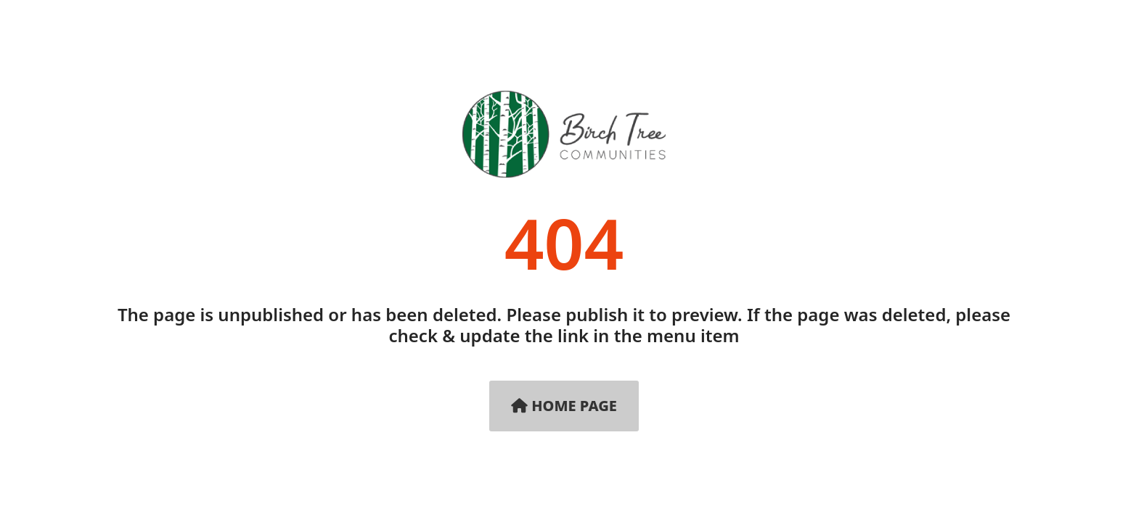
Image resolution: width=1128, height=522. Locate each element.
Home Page (564, 405)
